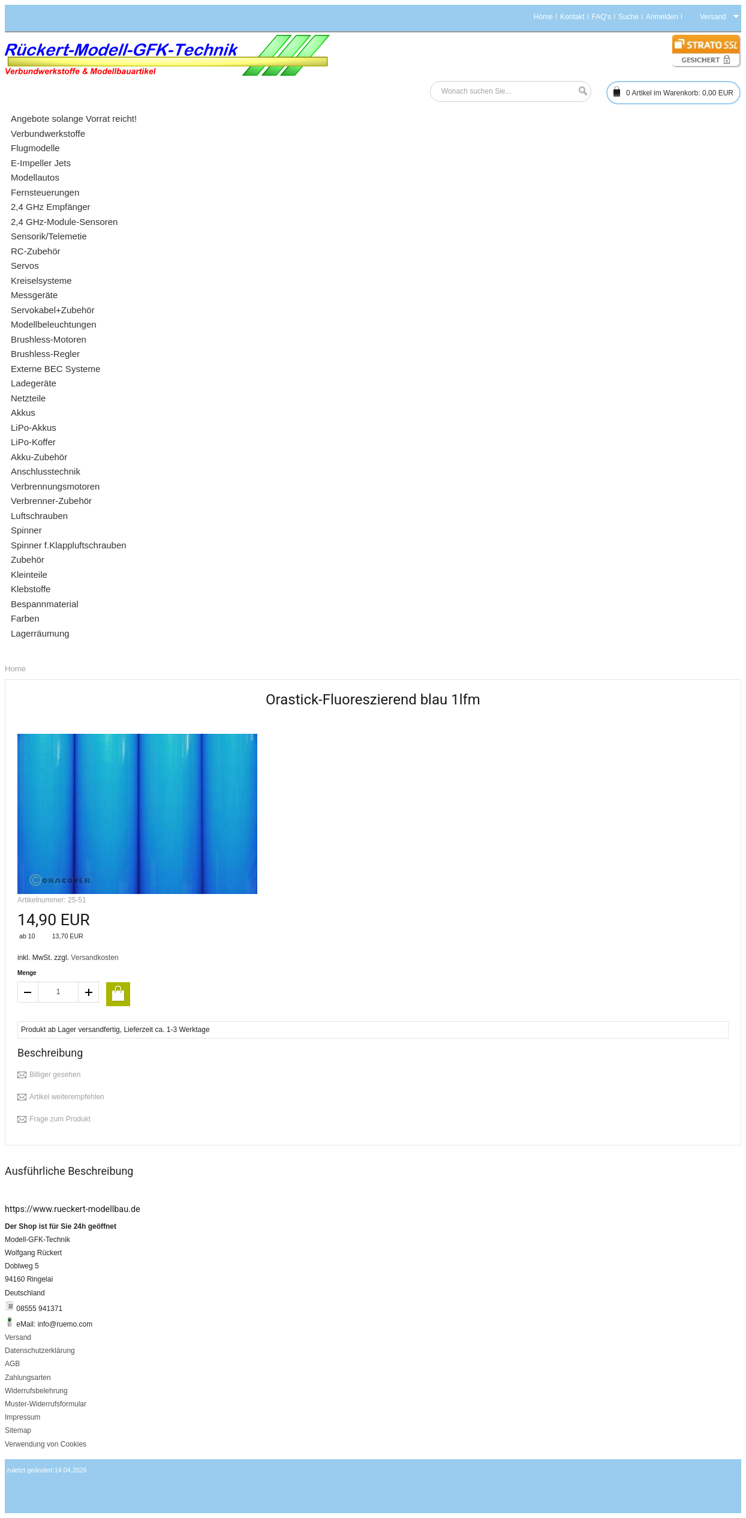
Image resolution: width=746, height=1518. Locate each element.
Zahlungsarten (28, 1377)
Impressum (22, 1417)
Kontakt (572, 17)
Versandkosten (94, 957)
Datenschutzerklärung (40, 1350)
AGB (12, 1364)
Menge (27, 973)
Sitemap (18, 1430)
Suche (628, 17)
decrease (27, 992)
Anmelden (662, 17)
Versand (18, 1337)
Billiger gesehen (54, 1074)
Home (543, 17)
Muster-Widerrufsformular (45, 1404)
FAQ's (601, 17)
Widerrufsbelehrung (36, 1391)
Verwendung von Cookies (45, 1444)
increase (89, 992)
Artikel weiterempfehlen (66, 1097)
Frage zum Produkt (60, 1119)
